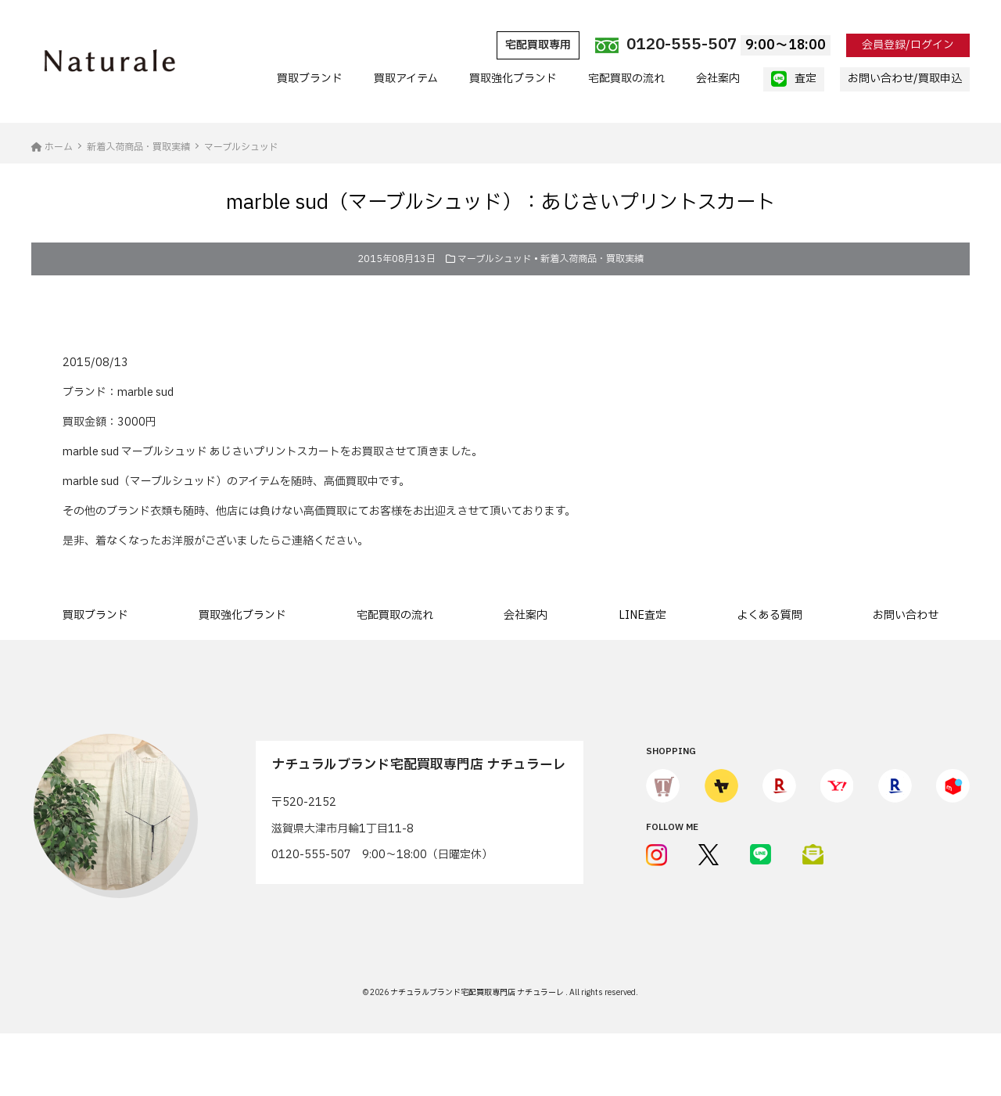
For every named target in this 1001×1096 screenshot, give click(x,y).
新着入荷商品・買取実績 (592, 259)
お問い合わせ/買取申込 (905, 78)
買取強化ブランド (513, 78)
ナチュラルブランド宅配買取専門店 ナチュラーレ (477, 992)
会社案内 (718, 78)
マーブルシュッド (494, 259)
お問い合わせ (905, 615)
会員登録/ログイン (908, 45)
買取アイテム (406, 78)
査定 (793, 79)
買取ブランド (310, 78)
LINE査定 (642, 615)
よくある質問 (769, 615)
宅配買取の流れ (626, 78)
